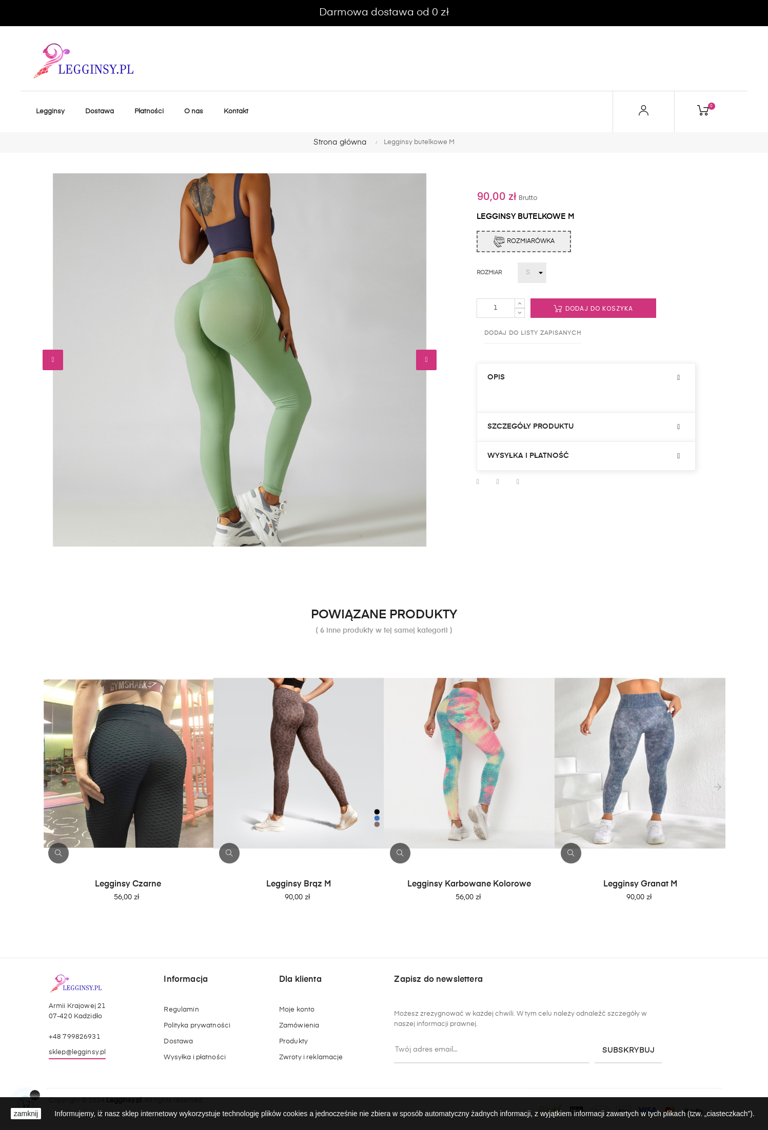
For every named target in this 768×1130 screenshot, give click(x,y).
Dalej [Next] (426, 360)
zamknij (26, 1113)
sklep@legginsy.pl (77, 1052)
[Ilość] (496, 308)
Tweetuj (498, 482)
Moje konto (296, 1009)
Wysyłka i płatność (528, 455)
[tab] (586, 378)
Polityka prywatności (197, 1025)
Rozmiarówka (524, 241)
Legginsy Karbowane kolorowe (469, 884)
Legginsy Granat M (640, 884)
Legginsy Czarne (128, 884)
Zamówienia (299, 1025)
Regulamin (181, 1009)
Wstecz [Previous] (53, 360)
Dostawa (178, 1041)
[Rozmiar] (532, 273)
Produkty (293, 1041)
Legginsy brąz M (298, 884)
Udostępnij (478, 482)
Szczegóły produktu (530, 426)
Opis (496, 377)
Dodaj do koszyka (593, 308)
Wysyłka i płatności (195, 1057)
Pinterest (518, 482)
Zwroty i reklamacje (311, 1057)
